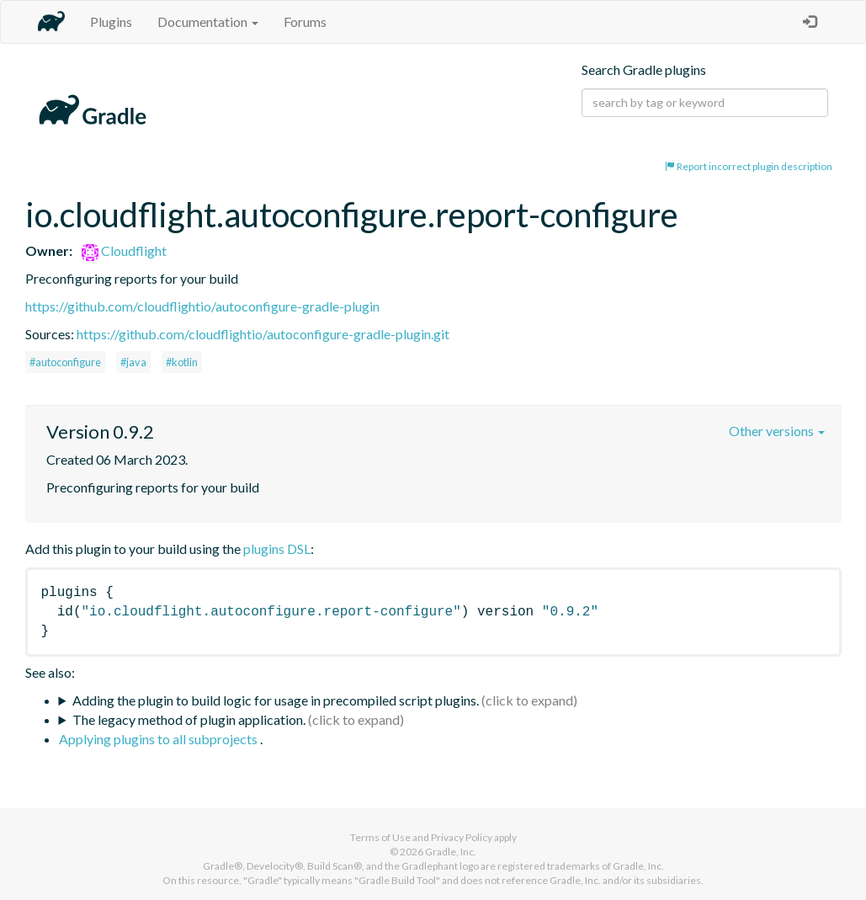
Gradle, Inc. (450, 851)
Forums (305, 21)
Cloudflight (124, 250)
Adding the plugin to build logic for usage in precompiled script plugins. (275, 700)
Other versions (777, 431)
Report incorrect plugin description (748, 166)
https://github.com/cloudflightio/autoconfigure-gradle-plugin (202, 306)
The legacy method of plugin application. (188, 719)
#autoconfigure (65, 362)
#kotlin (182, 362)
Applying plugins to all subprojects (159, 739)
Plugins (111, 21)
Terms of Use (380, 837)
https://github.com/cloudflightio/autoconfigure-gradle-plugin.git (263, 334)
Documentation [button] (207, 21)
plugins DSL (277, 549)
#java (133, 362)
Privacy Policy (461, 837)
